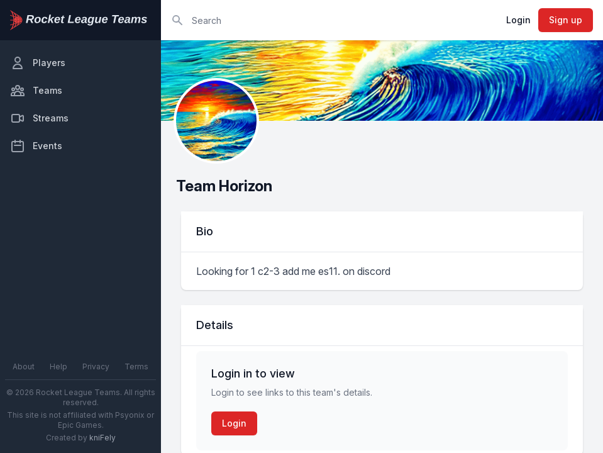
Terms (136, 366)
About (24, 366)
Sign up (565, 19)
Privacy (95, 366)
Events (36, 146)
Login (518, 19)
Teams (36, 90)
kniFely (102, 437)
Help (58, 366)
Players (37, 62)
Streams (39, 118)
